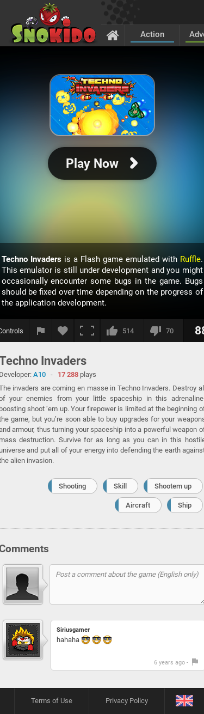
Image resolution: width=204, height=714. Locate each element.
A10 (39, 374)
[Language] (184, 701)
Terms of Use (51, 701)
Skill (120, 486)
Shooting (72, 486)
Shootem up (172, 486)
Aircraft (138, 505)
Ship (184, 505)
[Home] (113, 34)
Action (152, 34)
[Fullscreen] (87, 330)
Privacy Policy (127, 701)
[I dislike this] (163, 330)
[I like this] (122, 330)
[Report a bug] (40, 330)
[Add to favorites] (63, 330)
